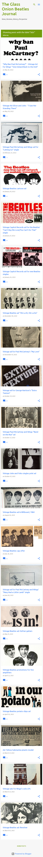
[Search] (34, 4)
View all (6, 35)
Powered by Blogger (21, 854)
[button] (38, 74)
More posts (21, 846)
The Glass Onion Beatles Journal (15, 9)
